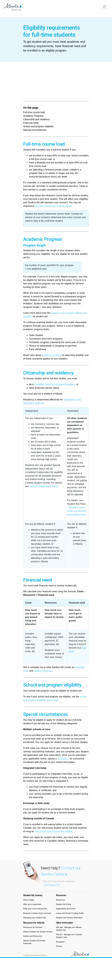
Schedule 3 (63, 758)
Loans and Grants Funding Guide (70, 913)
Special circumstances (34, 130)
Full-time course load (34, 112)
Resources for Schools (32, 927)
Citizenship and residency (36, 119)
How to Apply (28, 900)
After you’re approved (32, 904)
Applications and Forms (66, 909)
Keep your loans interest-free (35, 909)
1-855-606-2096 (51, 884)
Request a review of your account (37, 913)
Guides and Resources (32, 936)
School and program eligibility (38, 126)
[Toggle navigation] (104, 7)
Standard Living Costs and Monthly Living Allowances (76, 511)
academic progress (52, 355)
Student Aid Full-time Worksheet (69, 917)
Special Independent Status (43, 486)
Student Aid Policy (63, 904)
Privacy (59, 946)
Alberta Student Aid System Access (37, 932)
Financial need (30, 123)
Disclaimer (60, 942)
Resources (60, 900)
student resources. (43, 671)
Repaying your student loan (34, 917)
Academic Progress (33, 116)
